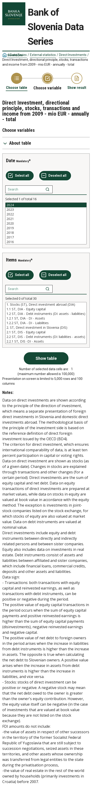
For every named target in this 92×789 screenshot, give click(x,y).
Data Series (18, 55)
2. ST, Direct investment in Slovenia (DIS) (46, 327)
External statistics (43, 55)
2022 (46, 214)
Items (11, 260)
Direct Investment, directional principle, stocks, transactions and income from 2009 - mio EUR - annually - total (45, 62)
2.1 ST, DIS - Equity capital (46, 332)
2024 (46, 205)
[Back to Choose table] (16, 81)
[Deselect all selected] (55, 175)
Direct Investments (72, 55)
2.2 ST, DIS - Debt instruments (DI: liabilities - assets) (46, 336)
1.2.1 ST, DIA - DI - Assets (46, 318)
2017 (46, 237)
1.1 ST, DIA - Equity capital (46, 309)
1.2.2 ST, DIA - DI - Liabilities (46, 323)
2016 (46, 242)
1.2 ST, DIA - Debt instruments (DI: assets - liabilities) (46, 313)
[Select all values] (19, 175)
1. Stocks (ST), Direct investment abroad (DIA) (46, 304)
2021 (46, 219)
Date (10, 160)
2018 (46, 232)
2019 (46, 228)
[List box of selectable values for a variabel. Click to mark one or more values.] (46, 223)
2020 (46, 223)
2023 (46, 209)
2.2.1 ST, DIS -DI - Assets (46, 341)
